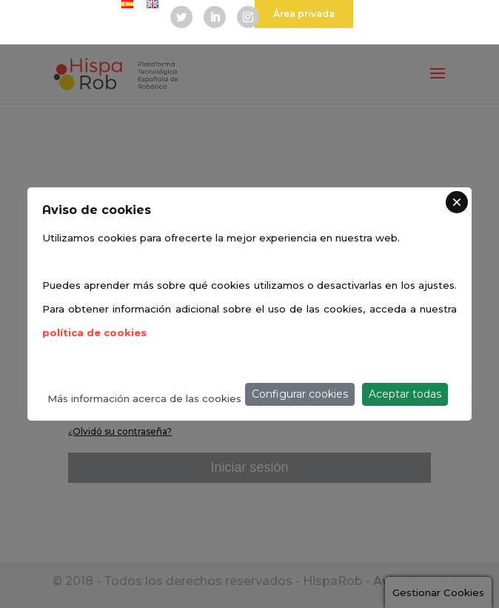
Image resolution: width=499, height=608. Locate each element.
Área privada (304, 13)
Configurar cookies (300, 394)
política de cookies (94, 332)
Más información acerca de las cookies (144, 398)
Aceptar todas (405, 394)
